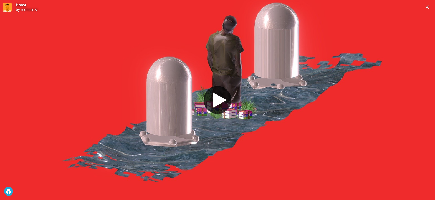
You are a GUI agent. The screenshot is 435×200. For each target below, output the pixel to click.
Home (21, 5)
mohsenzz (29, 9)
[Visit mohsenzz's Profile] (7, 7)
